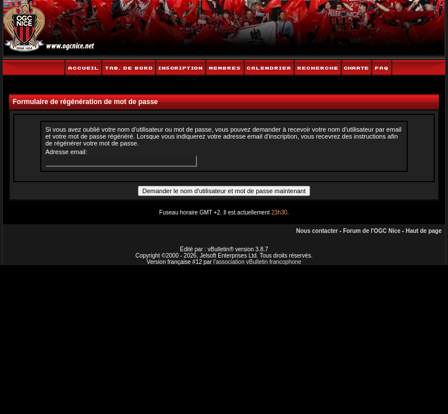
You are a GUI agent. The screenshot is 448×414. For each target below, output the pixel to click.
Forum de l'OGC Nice (371, 231)
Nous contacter (317, 231)
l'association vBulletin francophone (258, 262)
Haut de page (423, 231)
